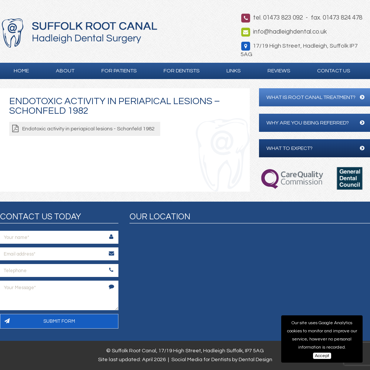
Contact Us (333, 70)
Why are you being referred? (315, 123)
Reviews (279, 70)
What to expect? (315, 148)
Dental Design (255, 359)
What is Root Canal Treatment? (315, 97)
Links (233, 70)
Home (21, 70)
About (65, 70)
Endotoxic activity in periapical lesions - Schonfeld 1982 (88, 128)
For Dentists (181, 70)
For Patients (119, 70)
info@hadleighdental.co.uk (290, 31)
